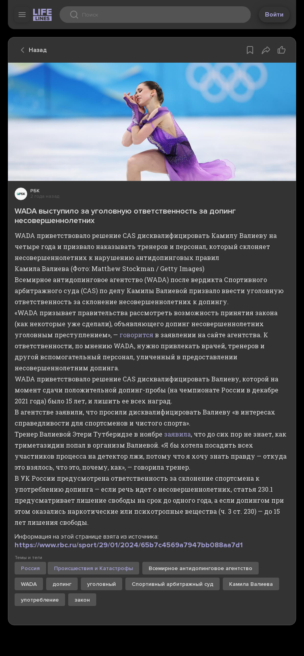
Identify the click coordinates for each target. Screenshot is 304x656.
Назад (31, 50)
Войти (274, 15)
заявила (177, 434)
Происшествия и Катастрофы (93, 568)
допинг (61, 584)
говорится (136, 335)
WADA (29, 584)
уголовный (101, 584)
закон (82, 600)
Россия (30, 568)
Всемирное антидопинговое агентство (200, 568)
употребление (40, 600)
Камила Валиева (251, 584)
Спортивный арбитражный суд (172, 584)
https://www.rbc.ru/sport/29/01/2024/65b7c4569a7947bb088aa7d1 (129, 545)
